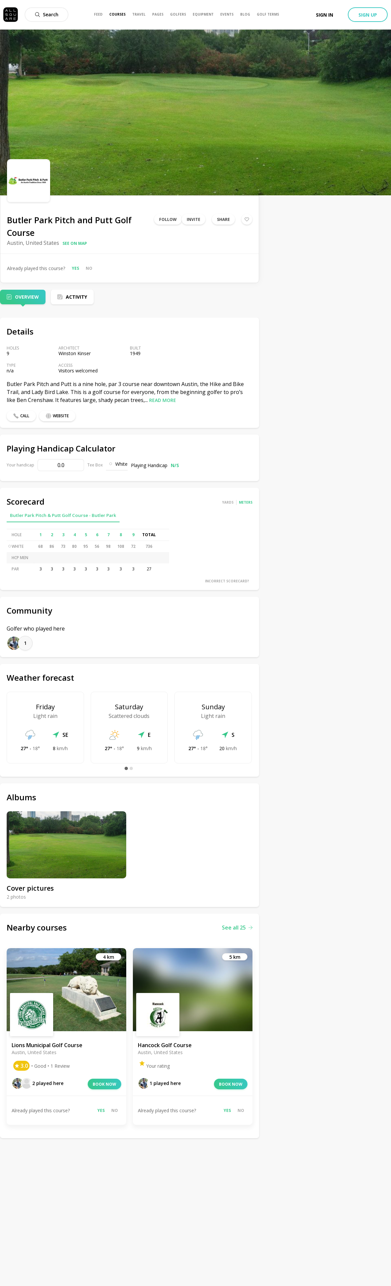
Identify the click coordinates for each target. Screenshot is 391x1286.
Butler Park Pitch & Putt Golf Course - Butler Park (63, 515)
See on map (74, 243)
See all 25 (237, 927)
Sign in (324, 15)
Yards (228, 502)
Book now (104, 1084)
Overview (27, 297)
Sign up (367, 15)
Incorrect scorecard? (227, 581)
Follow (168, 219)
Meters (245, 502)
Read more (162, 400)
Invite (193, 219)
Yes (75, 268)
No (89, 268)
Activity (76, 297)
